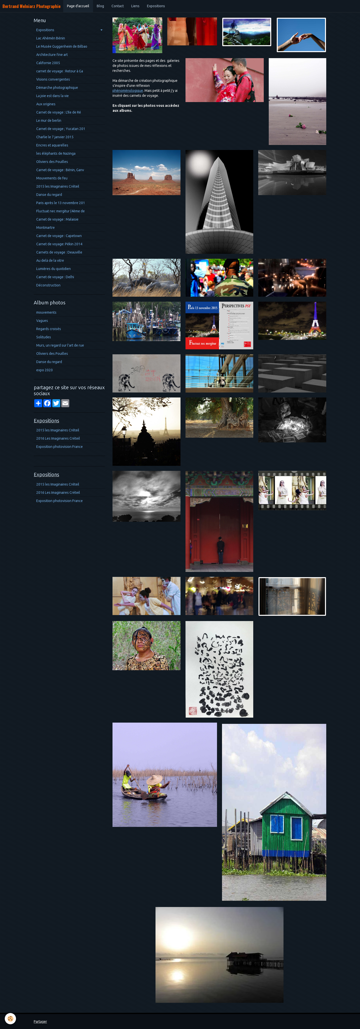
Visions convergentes (53, 79)
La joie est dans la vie (52, 96)
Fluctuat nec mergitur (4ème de (60, 211)
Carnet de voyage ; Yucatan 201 (60, 129)
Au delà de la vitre (50, 260)
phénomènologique (127, 91)
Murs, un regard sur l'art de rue (60, 345)
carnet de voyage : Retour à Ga (59, 71)
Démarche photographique (57, 88)
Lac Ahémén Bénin (50, 38)
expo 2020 (44, 370)
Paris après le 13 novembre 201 (60, 203)
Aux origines (46, 104)
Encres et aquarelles (52, 145)
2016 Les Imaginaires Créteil (58, 438)
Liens (135, 6)
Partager (40, 1022)
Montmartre (45, 228)
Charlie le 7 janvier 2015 (55, 137)
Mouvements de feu (52, 178)
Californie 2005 (48, 63)
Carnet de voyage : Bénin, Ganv (60, 170)
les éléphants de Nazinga (56, 153)
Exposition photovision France (59, 447)
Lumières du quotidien (53, 269)
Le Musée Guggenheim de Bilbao (61, 46)
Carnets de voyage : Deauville (59, 252)
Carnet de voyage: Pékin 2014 (59, 244)
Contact (118, 6)
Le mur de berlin (48, 121)
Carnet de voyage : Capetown (59, 236)
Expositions (156, 6)
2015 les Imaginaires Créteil (57, 186)
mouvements (46, 312)
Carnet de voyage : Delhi (55, 277)
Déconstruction (48, 285)
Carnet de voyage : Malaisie (57, 219)
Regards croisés (48, 329)
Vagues (42, 321)
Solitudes (43, 337)
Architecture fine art (52, 55)
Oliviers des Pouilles (52, 162)
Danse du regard (49, 195)
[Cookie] (10, 1018)
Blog (100, 6)
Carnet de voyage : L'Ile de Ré (58, 112)
